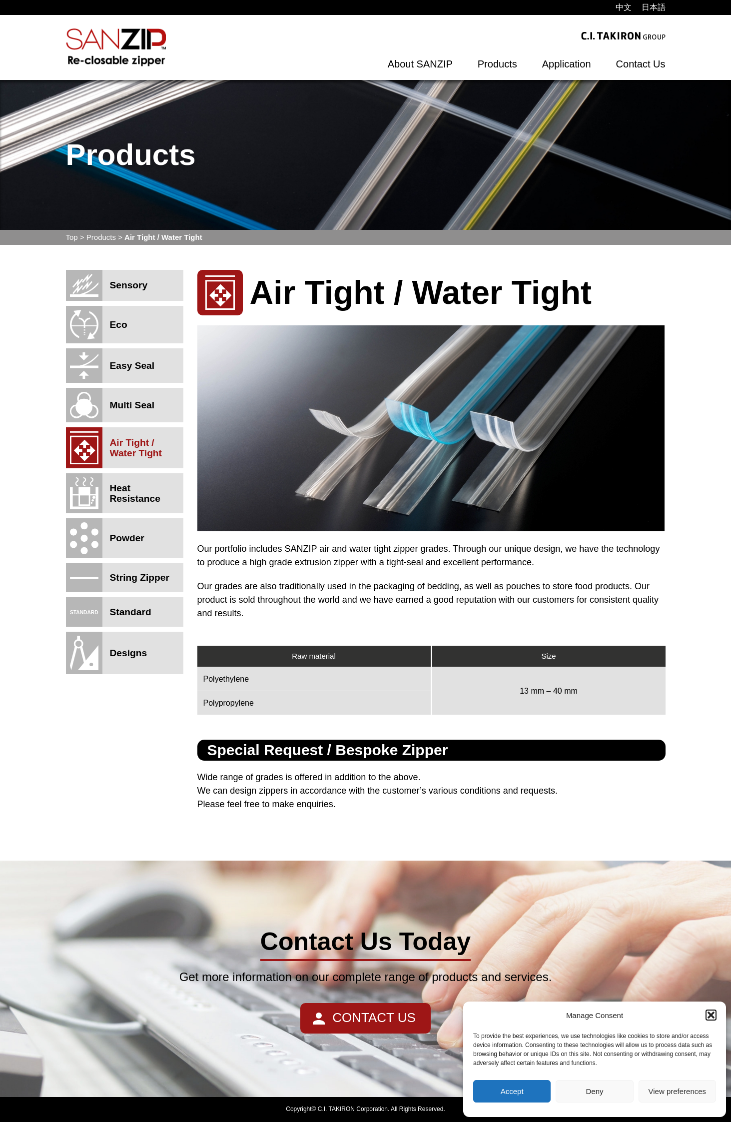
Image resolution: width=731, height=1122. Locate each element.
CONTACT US (374, 1017)
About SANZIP (420, 63)
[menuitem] (624, 7)
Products (497, 63)
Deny (594, 1091)
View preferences (678, 1091)
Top (72, 237)
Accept (512, 1091)
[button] (711, 1015)
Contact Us (641, 63)
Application (566, 63)
